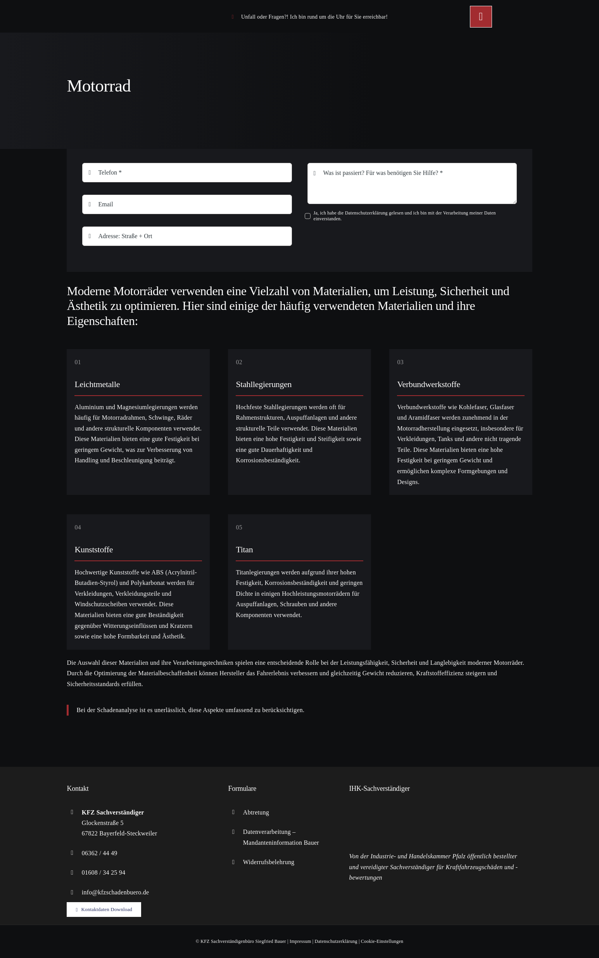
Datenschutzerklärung (336, 941)
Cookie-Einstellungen (382, 941)
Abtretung (256, 812)
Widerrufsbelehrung (269, 862)
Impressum (300, 941)
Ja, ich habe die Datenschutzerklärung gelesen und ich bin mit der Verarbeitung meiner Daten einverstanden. (405, 215)
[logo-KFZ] (113, 7)
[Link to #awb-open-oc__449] (481, 17)
